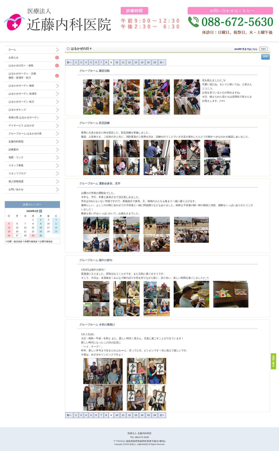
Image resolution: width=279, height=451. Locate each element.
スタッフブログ (17, 173)
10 (116, 62)
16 (154, 62)
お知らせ (14, 57)
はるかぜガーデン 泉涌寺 (23, 93)
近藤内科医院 (16, 141)
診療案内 (14, 149)
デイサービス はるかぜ (21, 125)
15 (148, 62)
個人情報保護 (16, 181)
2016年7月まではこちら (245, 49)
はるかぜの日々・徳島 (21, 65)
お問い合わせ (16, 189)
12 (129, 62)
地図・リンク (16, 157)
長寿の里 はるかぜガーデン (24, 117)
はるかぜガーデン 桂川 (21, 101)
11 (123, 62)
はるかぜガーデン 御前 (21, 85)
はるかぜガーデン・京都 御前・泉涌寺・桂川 (22, 75)
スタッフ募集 (16, 165)
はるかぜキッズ (17, 109)
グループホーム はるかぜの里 (25, 133)
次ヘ (162, 62)
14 (142, 62)
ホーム (15, 49)
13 (136, 62)
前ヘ (69, 62)
